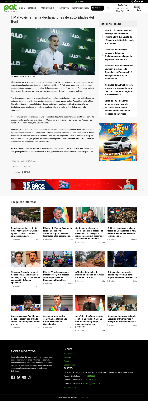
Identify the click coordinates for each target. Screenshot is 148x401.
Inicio (22, 8)
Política (16, 166)
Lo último (7, 1)
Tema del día (69, 354)
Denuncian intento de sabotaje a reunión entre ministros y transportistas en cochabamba (121, 319)
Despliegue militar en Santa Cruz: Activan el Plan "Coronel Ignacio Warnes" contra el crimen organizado (25, 232)
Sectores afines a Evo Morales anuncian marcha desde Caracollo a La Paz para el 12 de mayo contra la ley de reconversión (119, 72)
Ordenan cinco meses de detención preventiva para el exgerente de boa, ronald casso (122, 275)
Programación (48, 8)
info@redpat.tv (70, 387)
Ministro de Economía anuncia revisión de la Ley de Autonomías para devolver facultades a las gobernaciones (58, 232)
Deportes (64, 8)
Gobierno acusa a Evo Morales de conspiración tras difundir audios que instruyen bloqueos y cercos (25, 320)
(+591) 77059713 (90, 380)
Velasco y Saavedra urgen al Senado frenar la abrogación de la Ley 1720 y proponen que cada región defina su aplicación (25, 277)
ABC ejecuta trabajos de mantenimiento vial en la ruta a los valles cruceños (89, 275)
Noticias (32, 8)
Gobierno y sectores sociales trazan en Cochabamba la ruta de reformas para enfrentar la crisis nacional (121, 232)
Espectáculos (69, 365)
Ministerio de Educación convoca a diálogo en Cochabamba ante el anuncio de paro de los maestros (118, 54)
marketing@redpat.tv (91, 383)
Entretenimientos (80, 8)
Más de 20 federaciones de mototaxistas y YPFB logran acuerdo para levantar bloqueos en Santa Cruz (56, 276)
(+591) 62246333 (88, 376)
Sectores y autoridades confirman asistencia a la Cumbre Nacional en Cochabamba (55, 320)
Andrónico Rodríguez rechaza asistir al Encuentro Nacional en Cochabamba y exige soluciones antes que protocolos (89, 321)
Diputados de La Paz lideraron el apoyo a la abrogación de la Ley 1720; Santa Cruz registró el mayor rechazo (119, 90)
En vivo (96, 8)
